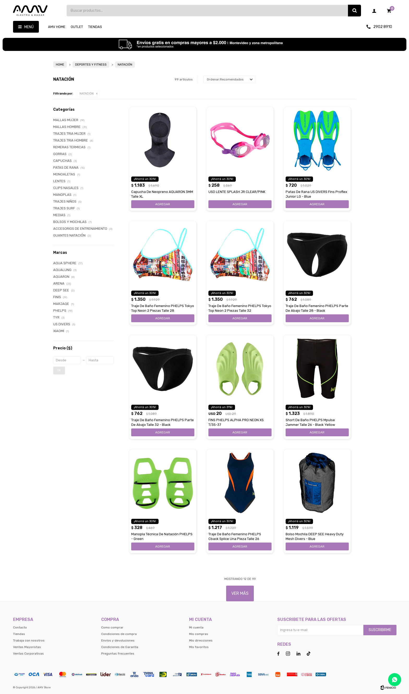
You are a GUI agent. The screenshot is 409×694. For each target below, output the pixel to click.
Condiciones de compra (119, 634)
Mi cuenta (196, 627)
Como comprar (112, 627)
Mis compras (198, 634)
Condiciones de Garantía (119, 647)
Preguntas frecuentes (117, 653)
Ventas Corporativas (28, 653)
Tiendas (95, 27)
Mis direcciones (201, 640)
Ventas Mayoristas (27, 647)
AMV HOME (56, 27)
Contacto (20, 627)
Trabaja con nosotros (29, 640)
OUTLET (77, 27)
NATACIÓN (87, 93)
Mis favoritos (199, 647)
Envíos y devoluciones (118, 640)
